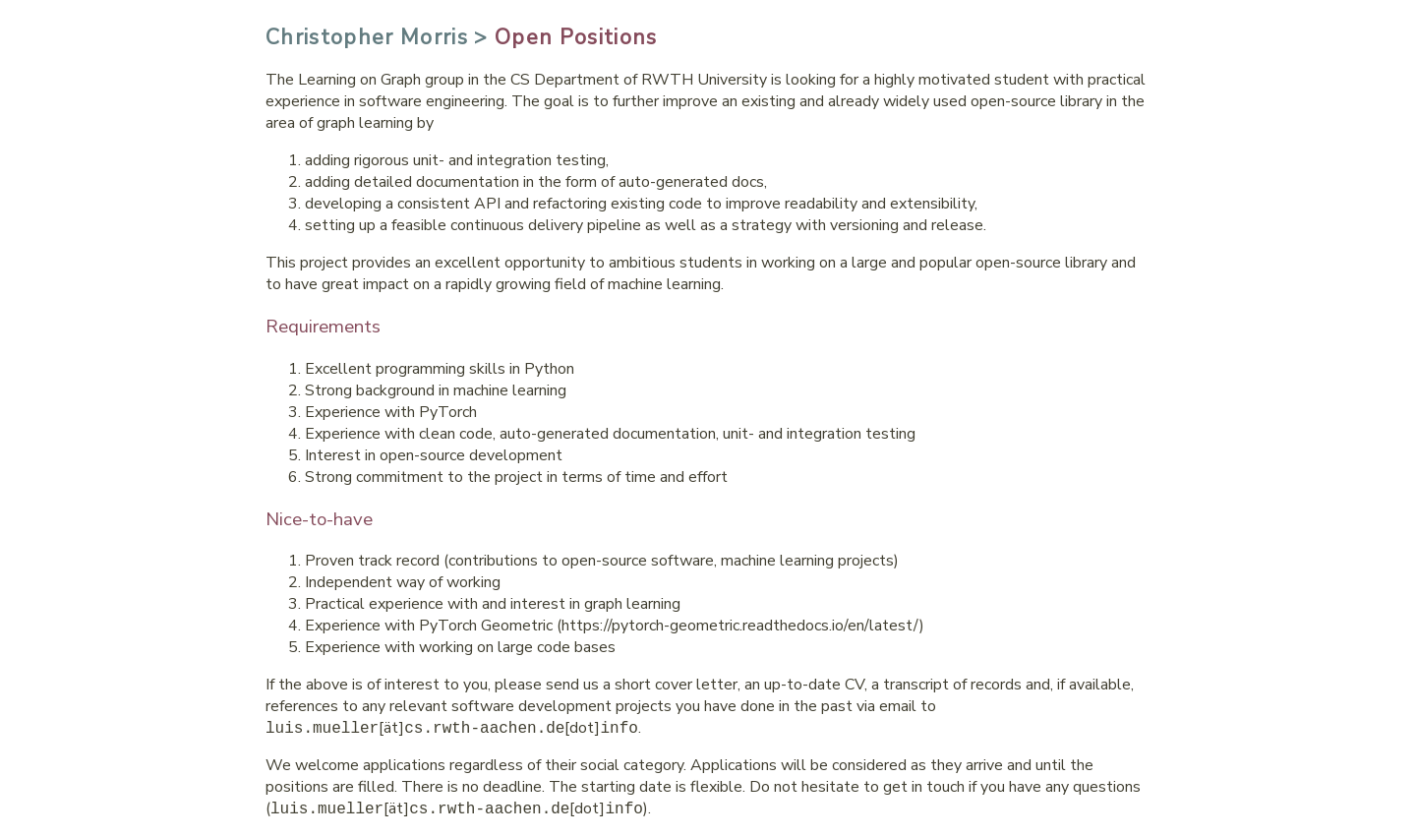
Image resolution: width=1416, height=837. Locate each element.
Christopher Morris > (377, 37)
